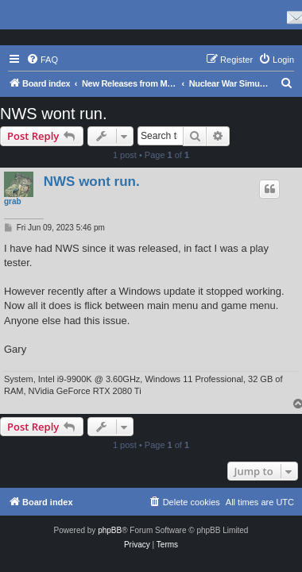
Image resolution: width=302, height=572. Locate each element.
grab (12, 201)
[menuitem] (42, 59)
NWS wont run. (53, 113)
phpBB (110, 530)
